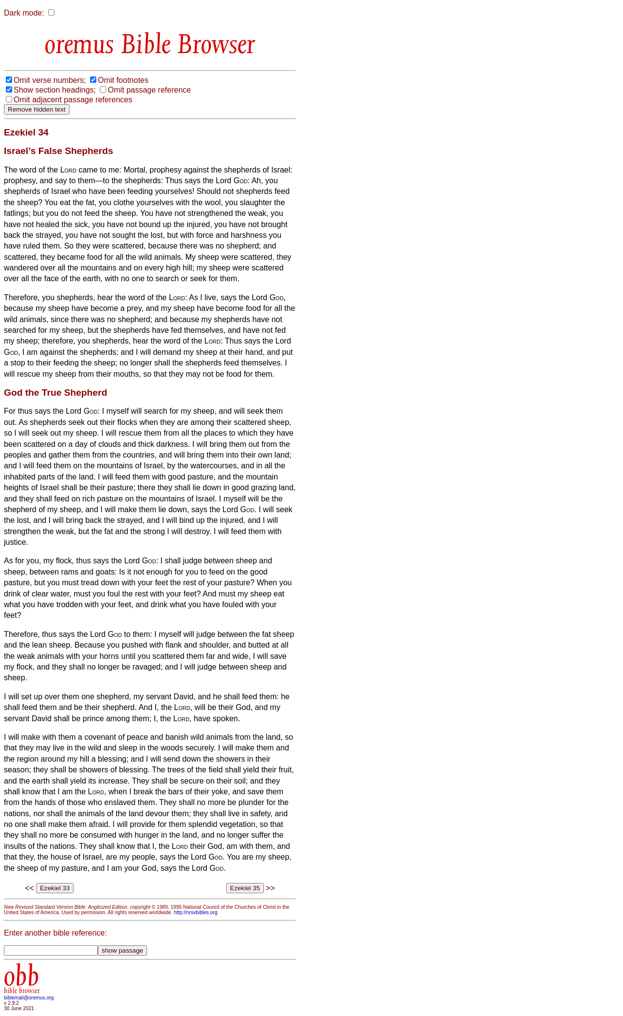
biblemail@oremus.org (29, 997)
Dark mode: (24, 13)
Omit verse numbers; (50, 80)
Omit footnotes (123, 80)
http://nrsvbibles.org (195, 912)
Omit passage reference (149, 90)
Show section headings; (55, 90)
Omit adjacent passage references (73, 100)
